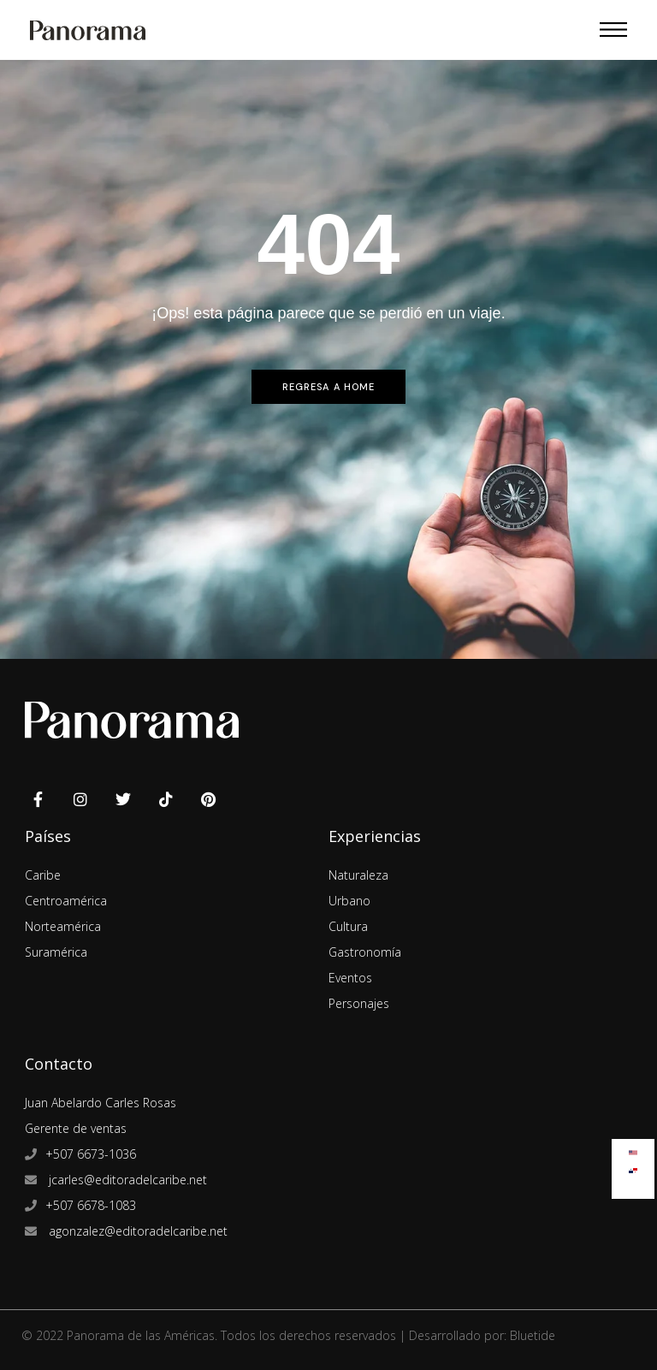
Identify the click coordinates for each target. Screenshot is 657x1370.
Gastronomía (364, 952)
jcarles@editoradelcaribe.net (126, 1179)
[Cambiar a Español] (633, 1167)
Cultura (348, 926)
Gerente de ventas (76, 1128)
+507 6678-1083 (90, 1205)
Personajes (358, 1003)
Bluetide (532, 1335)
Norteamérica (63, 926)
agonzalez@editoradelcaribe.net (136, 1231)
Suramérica (56, 952)
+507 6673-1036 (90, 1154)
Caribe (43, 875)
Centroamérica (66, 901)
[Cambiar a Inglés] (633, 1149)
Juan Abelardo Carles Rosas (100, 1102)
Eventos (350, 978)
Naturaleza (358, 875)
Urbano (349, 901)
